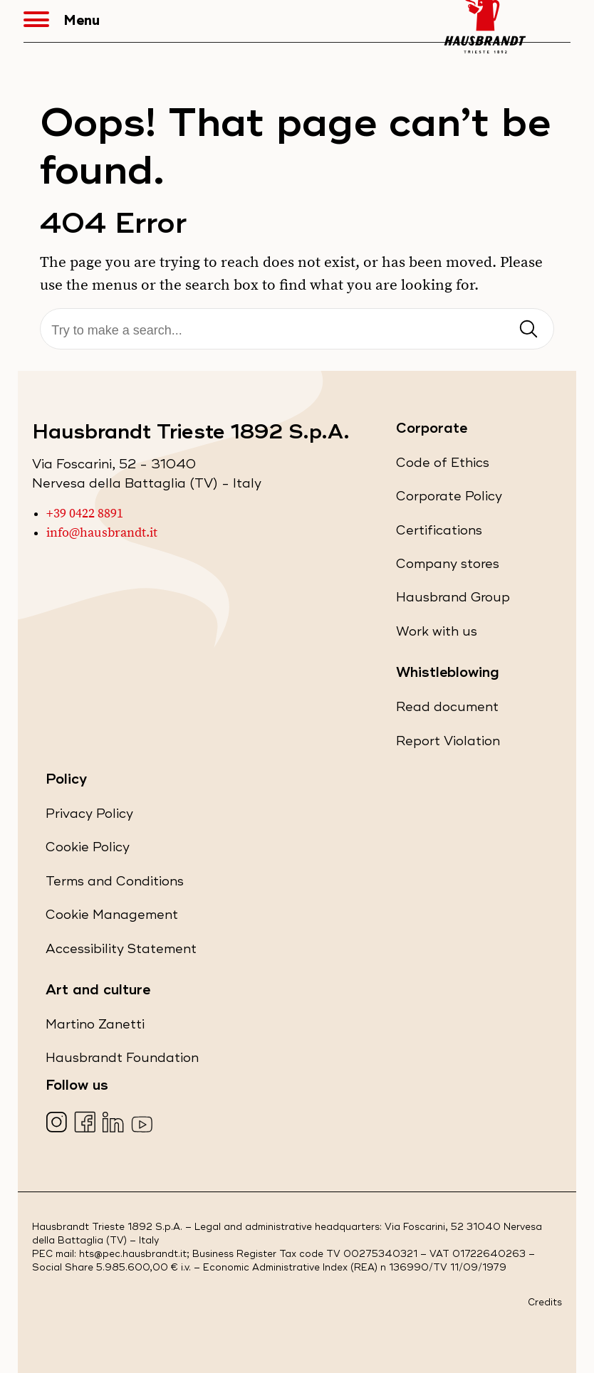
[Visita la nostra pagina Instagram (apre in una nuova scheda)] (58, 1123)
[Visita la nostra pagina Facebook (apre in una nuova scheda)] (86, 1123)
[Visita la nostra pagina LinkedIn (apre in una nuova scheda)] (115, 1123)
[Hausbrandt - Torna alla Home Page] (485, 21)
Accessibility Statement (121, 952)
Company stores (447, 566)
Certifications (439, 533)
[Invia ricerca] (528, 330)
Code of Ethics (442, 465)
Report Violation (448, 744)
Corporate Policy (449, 499)
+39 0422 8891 (84, 514)
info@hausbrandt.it (101, 533)
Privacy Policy (89, 816)
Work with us (436, 634)
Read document (447, 710)
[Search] (296, 330)
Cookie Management (112, 915)
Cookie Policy (88, 850)
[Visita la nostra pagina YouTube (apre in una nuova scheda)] (143, 1123)
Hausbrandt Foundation (122, 1060)
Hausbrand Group (453, 600)
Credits (545, 1303)
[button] (43, 21)
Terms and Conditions (115, 884)
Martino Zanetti (95, 1027)
